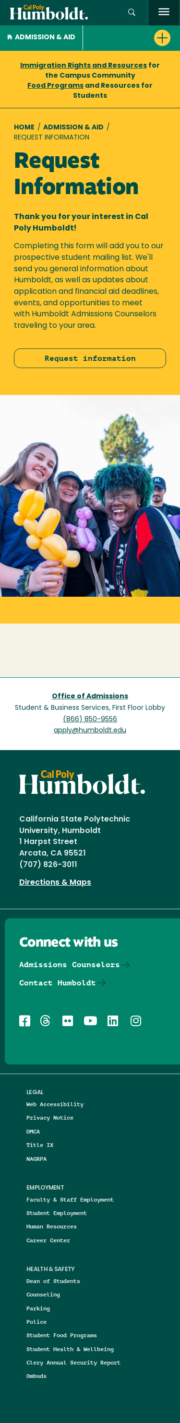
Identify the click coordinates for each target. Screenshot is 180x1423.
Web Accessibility (55, 1104)
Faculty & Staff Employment (70, 1199)
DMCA (33, 1131)
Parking (38, 1308)
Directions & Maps (55, 883)
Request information (90, 358)
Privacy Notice (49, 1117)
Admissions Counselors (69, 964)
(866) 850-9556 (90, 719)
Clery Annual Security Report (73, 1362)
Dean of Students (53, 1280)
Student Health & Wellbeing (70, 1349)
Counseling (43, 1294)
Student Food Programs (61, 1335)
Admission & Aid (41, 38)
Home (24, 127)
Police (36, 1321)
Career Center (48, 1240)
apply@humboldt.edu (90, 730)
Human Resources (51, 1226)
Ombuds (36, 1375)
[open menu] (164, 12)
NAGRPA (36, 1158)
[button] (132, 12)
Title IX (39, 1144)
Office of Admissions (90, 696)
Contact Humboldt (57, 982)
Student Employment (56, 1212)
